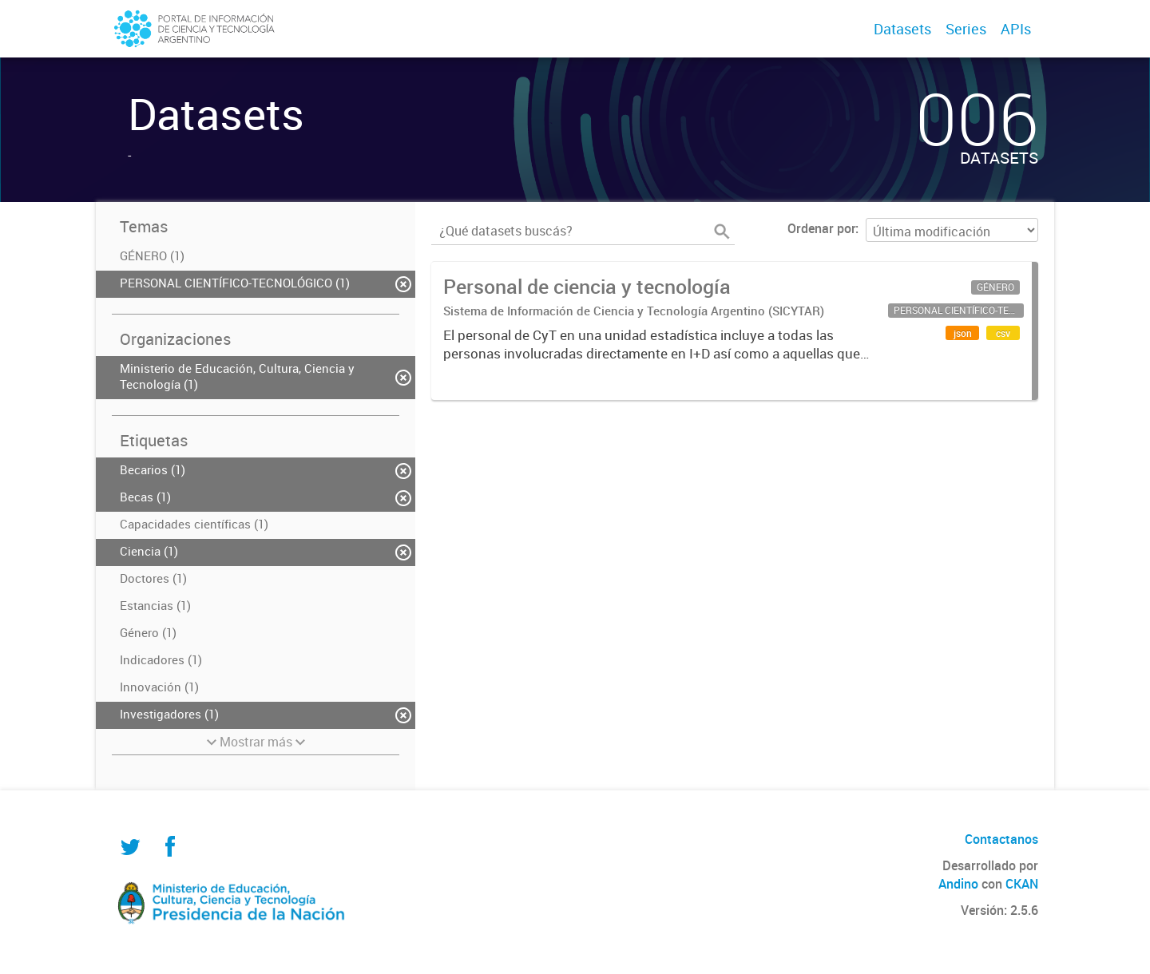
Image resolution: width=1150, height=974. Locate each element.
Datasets (902, 28)
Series (966, 28)
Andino (958, 884)
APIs (1016, 28)
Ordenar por (821, 228)
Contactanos (1001, 839)
